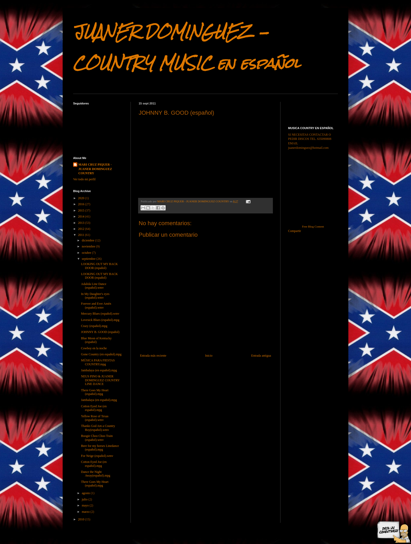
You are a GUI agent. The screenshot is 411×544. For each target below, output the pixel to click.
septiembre (89, 259)
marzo (86, 512)
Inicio (208, 355)
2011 (81, 235)
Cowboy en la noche (94, 348)
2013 (81, 223)
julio (85, 499)
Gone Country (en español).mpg (101, 354)
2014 (81, 216)
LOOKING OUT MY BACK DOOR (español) (99, 266)
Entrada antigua (261, 355)
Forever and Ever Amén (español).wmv (96, 305)
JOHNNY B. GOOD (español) (100, 332)
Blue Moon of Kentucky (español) (96, 340)
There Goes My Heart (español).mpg (95, 392)
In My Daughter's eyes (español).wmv (95, 295)
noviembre (89, 246)
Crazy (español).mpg (94, 326)
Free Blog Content (313, 226)
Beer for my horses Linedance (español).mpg (100, 447)
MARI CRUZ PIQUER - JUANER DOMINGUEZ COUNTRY (95, 169)
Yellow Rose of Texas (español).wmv (95, 418)
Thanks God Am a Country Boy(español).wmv (98, 427)
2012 (81, 229)
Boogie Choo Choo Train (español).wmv (97, 437)
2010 (81, 519)
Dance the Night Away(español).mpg (95, 473)
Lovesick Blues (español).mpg (100, 320)
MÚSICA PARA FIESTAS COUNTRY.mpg (98, 362)
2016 (81, 204)
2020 (81, 198)
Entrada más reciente (153, 355)
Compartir (294, 231)
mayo (86, 505)
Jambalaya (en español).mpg (99, 370)
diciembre (88, 240)
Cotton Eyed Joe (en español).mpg (94, 408)
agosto (86, 493)
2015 (81, 210)
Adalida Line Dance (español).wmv (93, 285)
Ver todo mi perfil (84, 179)
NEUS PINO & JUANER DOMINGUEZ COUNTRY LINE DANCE (100, 380)
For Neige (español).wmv (97, 456)
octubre (87, 253)
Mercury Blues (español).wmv (100, 313)
